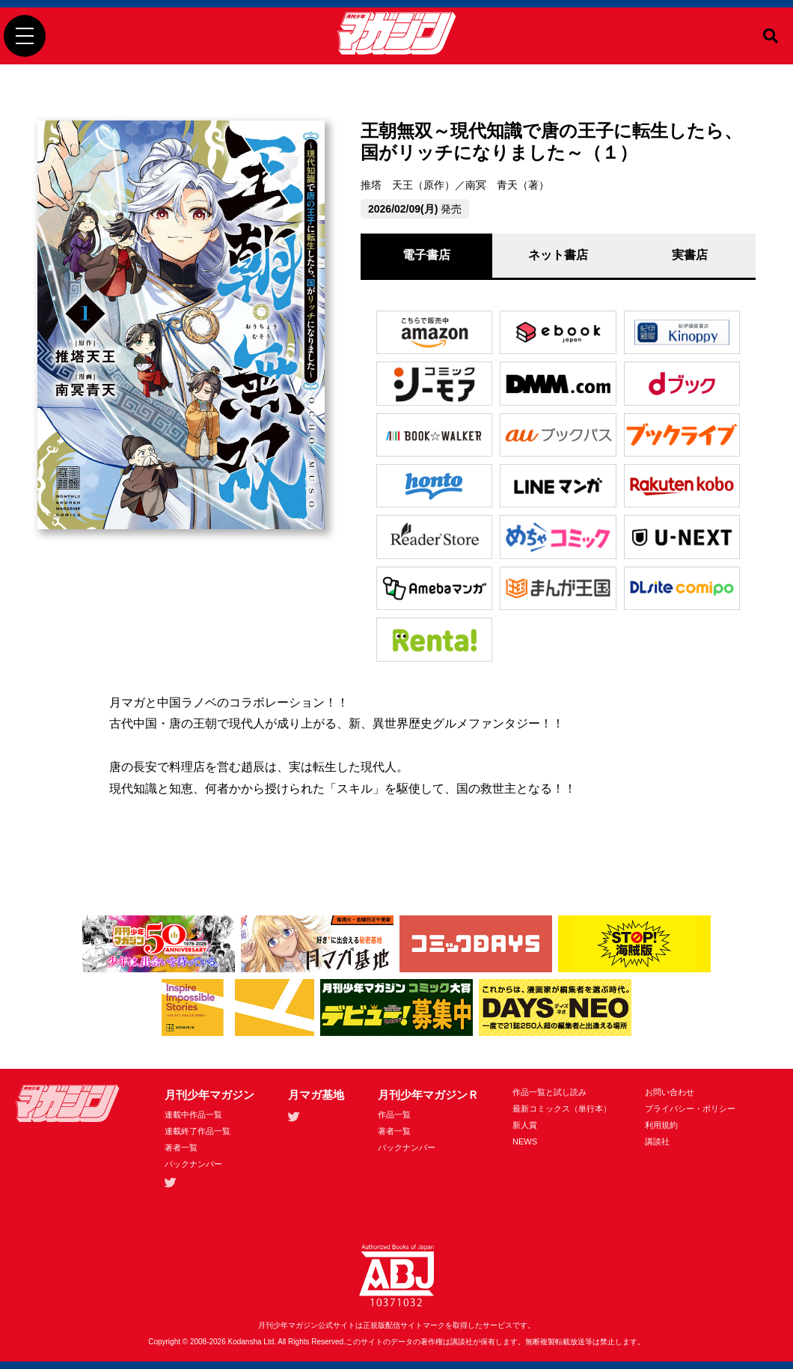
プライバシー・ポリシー (690, 1108)
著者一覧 (181, 1147)
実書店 (690, 255)
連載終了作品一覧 (197, 1130)
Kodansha (245, 1342)
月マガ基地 (316, 1094)
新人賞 (524, 1124)
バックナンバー (193, 1163)
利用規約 (661, 1124)
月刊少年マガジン (209, 1094)
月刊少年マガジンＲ (428, 1094)
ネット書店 (558, 255)
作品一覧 (394, 1114)
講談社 (657, 1141)
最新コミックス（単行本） (561, 1108)
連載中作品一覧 (193, 1114)
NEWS (524, 1141)
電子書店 (426, 255)
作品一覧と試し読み (549, 1092)
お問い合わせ (669, 1092)
